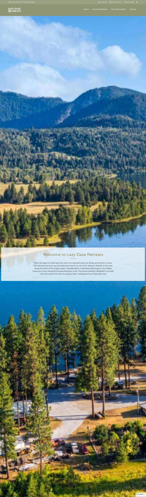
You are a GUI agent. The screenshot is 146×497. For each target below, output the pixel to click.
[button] (141, 495)
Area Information (118, 9)
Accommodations (100, 9)
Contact (133, 9)
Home (86, 9)
